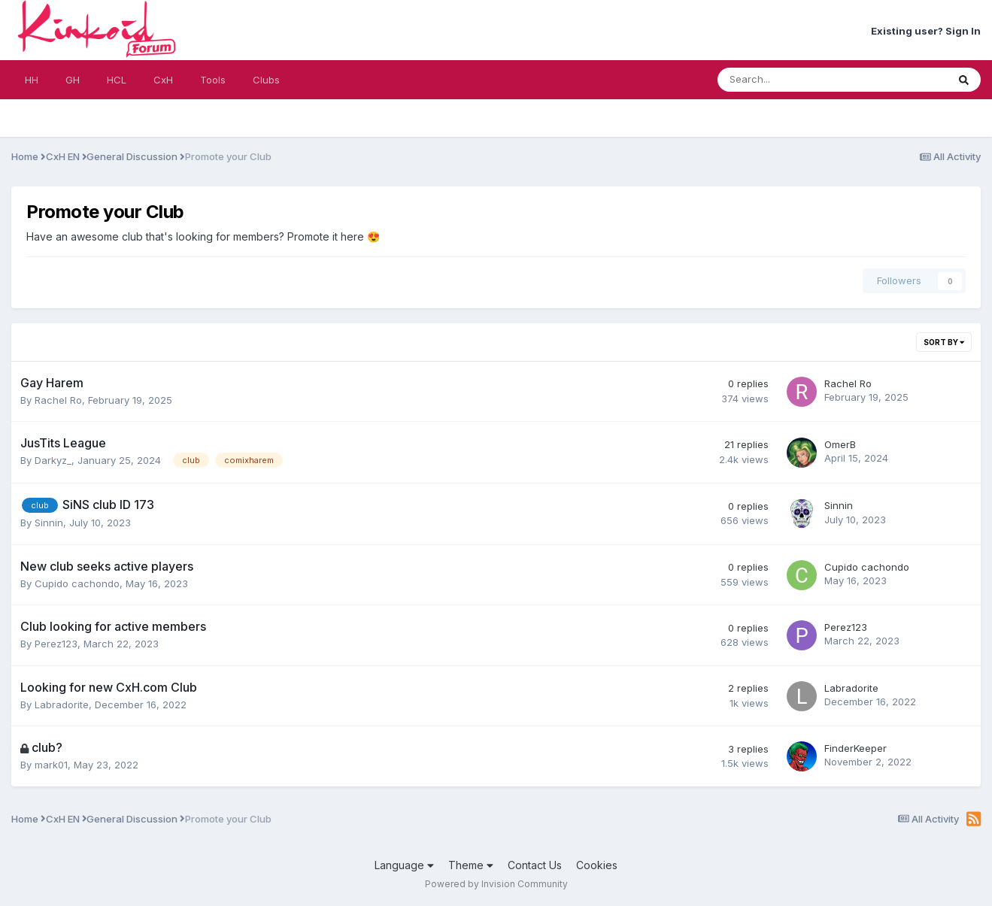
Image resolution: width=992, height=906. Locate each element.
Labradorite (62, 704)
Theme (470, 865)
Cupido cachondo (77, 583)
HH (31, 80)
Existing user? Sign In (926, 31)
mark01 (51, 765)
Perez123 (56, 644)
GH (72, 80)
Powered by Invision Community (496, 883)
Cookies (596, 865)
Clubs (266, 80)
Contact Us (535, 865)
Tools (213, 80)
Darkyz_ (53, 460)
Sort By (944, 342)
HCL (116, 80)
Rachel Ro (58, 400)
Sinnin (49, 523)
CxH (163, 80)
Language (404, 865)
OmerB (840, 444)
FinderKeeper (855, 748)
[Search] (792, 80)
